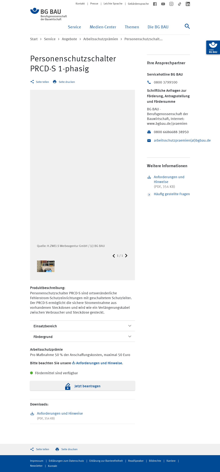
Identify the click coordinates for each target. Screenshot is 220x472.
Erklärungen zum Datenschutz (66, 461)
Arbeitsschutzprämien (100, 39)
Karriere (171, 461)
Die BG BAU (158, 27)
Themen (132, 27)
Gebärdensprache (138, 4)
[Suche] (187, 29)
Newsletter (36, 466)
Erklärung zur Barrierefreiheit (106, 461)
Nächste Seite (126, 256)
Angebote (69, 39)
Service (74, 27)
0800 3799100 (165, 82)
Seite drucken (67, 82)
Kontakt (80, 3)
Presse (94, 3)
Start (34, 39)
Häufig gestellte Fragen (168, 194)
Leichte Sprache (113, 3)
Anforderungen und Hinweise (99, 362)
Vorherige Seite (114, 256)
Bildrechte (155, 461)
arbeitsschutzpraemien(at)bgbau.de (172, 140)
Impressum (36, 461)
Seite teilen (42, 82)
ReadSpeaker (136, 461)
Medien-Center (103, 27)
